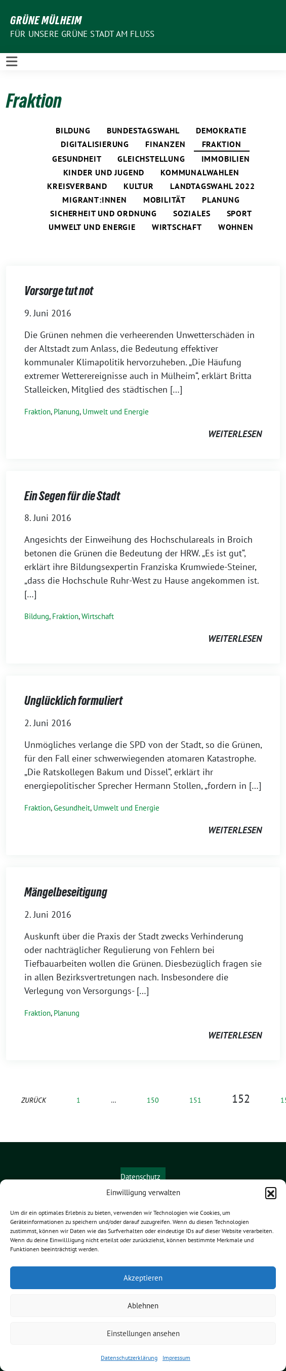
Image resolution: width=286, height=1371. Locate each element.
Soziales (191, 213)
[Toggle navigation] (11, 61)
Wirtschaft (177, 227)
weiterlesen (235, 434)
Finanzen (165, 144)
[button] (271, 1193)
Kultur (139, 186)
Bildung (73, 130)
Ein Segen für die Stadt (72, 496)
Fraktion (221, 144)
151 (195, 1100)
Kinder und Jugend (104, 172)
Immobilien (225, 159)
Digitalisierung (95, 144)
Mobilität (164, 200)
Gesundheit (76, 159)
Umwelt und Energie (92, 227)
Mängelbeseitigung (65, 892)
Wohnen (236, 227)
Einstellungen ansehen (143, 1333)
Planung (221, 200)
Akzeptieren (143, 1278)
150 (153, 1100)
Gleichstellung (151, 159)
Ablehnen (143, 1305)
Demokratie (221, 130)
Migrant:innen (94, 200)
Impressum (176, 1357)
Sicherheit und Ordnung (103, 213)
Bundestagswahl (143, 130)
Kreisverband (77, 186)
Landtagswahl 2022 (212, 186)
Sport (239, 213)
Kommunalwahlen (199, 172)
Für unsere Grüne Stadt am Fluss (82, 33)
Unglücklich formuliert (73, 700)
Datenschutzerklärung (129, 1357)
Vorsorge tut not (58, 291)
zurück (33, 1100)
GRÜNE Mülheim (46, 20)
